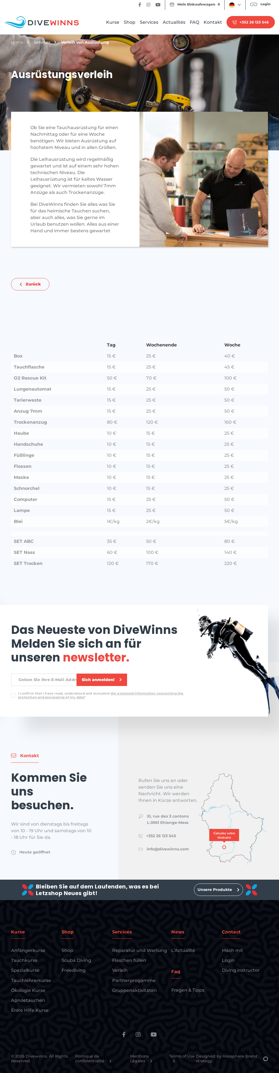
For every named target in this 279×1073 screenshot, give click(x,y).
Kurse (112, 22)
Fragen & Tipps (187, 990)
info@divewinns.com (168, 849)
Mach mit (232, 950)
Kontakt (213, 22)
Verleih (120, 970)
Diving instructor (241, 970)
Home (17, 42)
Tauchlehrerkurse (31, 980)
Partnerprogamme (134, 980)
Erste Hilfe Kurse (30, 1010)
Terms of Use (182, 1058)
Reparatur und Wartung (139, 950)
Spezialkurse (25, 970)
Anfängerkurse (28, 950)
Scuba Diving (76, 960)
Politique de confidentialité (93, 1058)
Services (149, 22)
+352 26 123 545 (161, 835)
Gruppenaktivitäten (134, 990)
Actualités (174, 22)
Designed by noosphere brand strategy (232, 1058)
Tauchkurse (24, 960)
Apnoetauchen (28, 1000)
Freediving (74, 970)
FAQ (194, 22)
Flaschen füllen (129, 960)
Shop (129, 22)
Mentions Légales (141, 1058)
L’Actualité (183, 950)
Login (228, 960)
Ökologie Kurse (28, 990)
